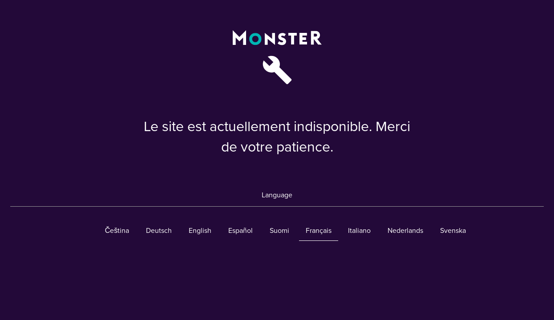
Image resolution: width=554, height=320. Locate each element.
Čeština (117, 230)
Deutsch (159, 230)
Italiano (359, 230)
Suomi (279, 230)
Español (240, 230)
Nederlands (405, 230)
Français (319, 230)
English (200, 230)
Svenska (453, 230)
